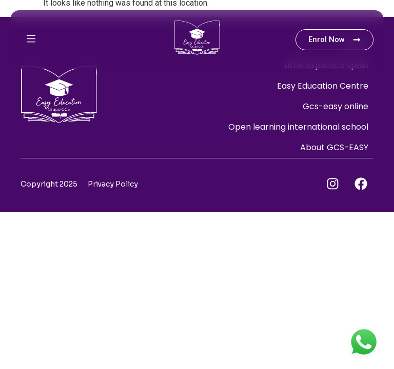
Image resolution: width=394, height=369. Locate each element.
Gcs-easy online (335, 106)
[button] (63, 39)
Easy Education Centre (322, 86)
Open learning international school (298, 127)
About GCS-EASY (334, 147)
